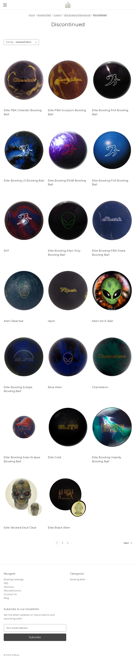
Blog (6, 598)
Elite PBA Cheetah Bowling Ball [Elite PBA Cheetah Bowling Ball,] (22, 112)
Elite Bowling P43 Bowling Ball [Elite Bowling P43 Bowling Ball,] (110, 182)
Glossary (9, 586)
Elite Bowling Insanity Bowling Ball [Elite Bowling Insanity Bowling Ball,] (106, 459)
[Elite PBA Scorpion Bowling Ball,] (68, 80)
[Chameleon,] (112, 357)
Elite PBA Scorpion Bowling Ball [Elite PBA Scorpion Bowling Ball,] (67, 112)
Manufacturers (12, 590)
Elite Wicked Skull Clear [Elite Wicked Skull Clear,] (20, 527)
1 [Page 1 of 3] (56, 542)
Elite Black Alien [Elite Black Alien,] (59, 527)
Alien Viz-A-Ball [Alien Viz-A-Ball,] (102, 321)
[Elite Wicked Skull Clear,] (24, 497)
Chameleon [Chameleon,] (100, 387)
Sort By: (10, 42)
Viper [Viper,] (51, 321)
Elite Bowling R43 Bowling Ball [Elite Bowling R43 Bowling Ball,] (110, 112)
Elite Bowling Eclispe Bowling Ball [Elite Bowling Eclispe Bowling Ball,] (18, 389)
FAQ (6, 583)
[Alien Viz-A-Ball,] (112, 291)
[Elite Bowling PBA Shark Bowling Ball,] (112, 220)
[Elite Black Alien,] (68, 497)
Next (128, 543)
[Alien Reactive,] (24, 291)
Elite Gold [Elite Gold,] (54, 457)
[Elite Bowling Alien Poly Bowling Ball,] (68, 220)
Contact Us (10, 594)
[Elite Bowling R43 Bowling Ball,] (112, 80)
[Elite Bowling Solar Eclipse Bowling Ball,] (24, 427)
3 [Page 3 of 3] (68, 542)
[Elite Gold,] (68, 427)
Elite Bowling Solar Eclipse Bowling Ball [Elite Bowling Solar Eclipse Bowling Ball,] (22, 459)
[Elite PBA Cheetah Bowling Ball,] (24, 80)
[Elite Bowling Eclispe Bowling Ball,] (24, 357)
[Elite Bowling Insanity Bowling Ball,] (112, 427)
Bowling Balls (77, 579)
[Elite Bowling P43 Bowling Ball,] (112, 150)
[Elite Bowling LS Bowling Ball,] (24, 150)
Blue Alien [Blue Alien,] (55, 387)
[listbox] (27, 42)
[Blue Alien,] (68, 357)
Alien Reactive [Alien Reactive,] (14, 321)
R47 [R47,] (6, 250)
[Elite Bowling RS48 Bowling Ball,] (68, 150)
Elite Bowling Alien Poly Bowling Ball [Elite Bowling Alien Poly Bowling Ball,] (64, 252)
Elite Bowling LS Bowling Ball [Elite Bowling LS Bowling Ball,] (24, 180)
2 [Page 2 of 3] (62, 542)
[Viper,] (68, 291)
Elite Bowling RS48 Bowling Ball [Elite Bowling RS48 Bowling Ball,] (67, 182)
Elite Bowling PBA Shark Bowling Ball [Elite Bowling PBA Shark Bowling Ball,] (109, 252)
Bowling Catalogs (14, 579)
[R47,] (24, 220)
